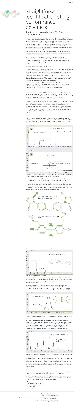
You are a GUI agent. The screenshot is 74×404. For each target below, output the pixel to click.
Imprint (21, 397)
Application (70, 2)
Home (17, 397)
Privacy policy (27, 397)
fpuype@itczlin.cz (33, 388)
